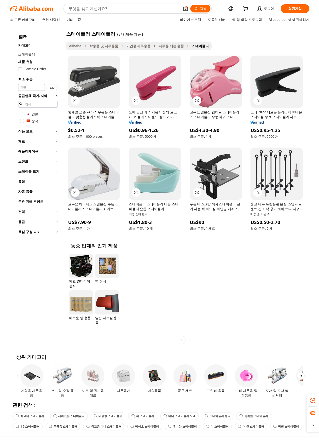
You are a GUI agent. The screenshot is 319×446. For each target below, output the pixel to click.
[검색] (200, 8)
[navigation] (36, 187)
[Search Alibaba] (124, 8)
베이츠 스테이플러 (144, 426)
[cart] (246, 9)
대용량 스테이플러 (108, 416)
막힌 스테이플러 (286, 426)
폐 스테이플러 (142, 416)
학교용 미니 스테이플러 (103, 426)
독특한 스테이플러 (253, 416)
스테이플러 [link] (200, 46)
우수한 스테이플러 (182, 426)
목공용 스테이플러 (63, 426)
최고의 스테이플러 (30, 416)
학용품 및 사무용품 (103, 46)
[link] (313, 400)
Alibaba (75, 46)
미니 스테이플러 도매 (179, 416)
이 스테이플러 (217, 426)
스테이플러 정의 (217, 416)
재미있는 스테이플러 (69, 416)
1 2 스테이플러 (28, 426)
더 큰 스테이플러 (251, 426)
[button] (185, 8)
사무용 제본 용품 (171, 46)
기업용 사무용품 (138, 46)
